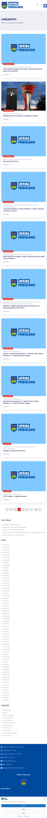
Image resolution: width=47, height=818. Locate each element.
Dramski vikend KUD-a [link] (11, 161)
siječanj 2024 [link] (6, 613)
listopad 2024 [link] (6, 591)
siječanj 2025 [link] (6, 583)
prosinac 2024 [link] (6, 585)
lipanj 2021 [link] (5, 690)
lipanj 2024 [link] (5, 601)
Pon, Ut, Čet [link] (9, 750)
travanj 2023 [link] (6, 636)
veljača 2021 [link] (6, 700)
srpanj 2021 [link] (6, 687)
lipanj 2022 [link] (5, 662)
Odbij (23, 809)
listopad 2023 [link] (6, 621)
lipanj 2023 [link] (5, 631)
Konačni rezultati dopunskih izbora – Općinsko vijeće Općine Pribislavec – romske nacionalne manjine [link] (23, 354)
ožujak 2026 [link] (6, 547)
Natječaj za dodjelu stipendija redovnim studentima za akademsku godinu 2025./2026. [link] (21, 307)
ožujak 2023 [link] (6, 639)
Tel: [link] (9, 757)
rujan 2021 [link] (5, 682)
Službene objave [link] (27, 67)
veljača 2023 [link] (6, 641)
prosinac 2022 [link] (6, 647)
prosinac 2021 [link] (6, 677)
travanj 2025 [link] (6, 575)
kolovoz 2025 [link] (6, 565)
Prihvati (23, 805)
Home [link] (3, 23)
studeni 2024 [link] (6, 588)
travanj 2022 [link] (6, 667)
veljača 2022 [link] (6, 672)
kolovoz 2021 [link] (6, 685)
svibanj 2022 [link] (6, 664)
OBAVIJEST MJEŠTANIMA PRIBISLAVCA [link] (13, 530)
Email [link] (9, 761)
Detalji (23, 813)
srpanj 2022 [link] (6, 659)
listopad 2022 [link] (6, 652)
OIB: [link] (7, 764)
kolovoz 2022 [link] (6, 657)
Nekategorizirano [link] (7, 710)
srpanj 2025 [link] (6, 568)
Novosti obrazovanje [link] (18, 67)
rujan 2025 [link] (5, 562)
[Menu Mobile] (37, 5)
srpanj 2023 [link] (6, 629)
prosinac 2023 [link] (6, 616)
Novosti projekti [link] (28, 447)
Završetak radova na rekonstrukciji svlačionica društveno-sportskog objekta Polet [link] (24, 532)
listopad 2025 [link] (6, 560)
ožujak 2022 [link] (6, 669)
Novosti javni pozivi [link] (28, 302)
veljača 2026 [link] (6, 550)
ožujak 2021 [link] (6, 697)
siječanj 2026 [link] (6, 552)
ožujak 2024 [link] (6, 608)
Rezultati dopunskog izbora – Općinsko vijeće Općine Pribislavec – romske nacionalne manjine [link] (21, 402)
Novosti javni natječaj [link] (18, 254)
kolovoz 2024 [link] (6, 596)
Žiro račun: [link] (13, 768)
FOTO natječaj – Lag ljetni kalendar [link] (15, 496)
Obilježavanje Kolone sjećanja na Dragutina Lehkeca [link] (20, 116)
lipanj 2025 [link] (5, 570)
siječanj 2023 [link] (6, 644)
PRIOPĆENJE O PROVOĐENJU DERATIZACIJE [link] (15, 527)
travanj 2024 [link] (6, 606)
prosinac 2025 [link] (6, 555)
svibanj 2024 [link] (6, 603)
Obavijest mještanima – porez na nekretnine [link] (14, 535)
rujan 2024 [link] (5, 593)
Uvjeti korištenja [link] (20, 816)
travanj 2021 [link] (6, 695)
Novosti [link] (11, 67)
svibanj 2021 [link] (6, 692)
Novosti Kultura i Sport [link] (18, 159)
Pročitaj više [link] (6, 74)
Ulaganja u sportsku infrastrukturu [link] (14, 451)
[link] (45, 6)
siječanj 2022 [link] (6, 675)
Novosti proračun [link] (20, 304)
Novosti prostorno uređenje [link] (10, 733)
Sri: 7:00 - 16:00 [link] (12, 754)
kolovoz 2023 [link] (6, 626)
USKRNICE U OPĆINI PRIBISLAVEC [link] (12, 525)
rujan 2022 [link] (5, 654)
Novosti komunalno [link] (17, 205)
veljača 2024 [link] (6, 611)
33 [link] (36, 509)
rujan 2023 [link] (5, 624)
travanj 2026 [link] (6, 545)
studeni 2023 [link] (6, 619)
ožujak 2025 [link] (6, 578)
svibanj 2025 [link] (6, 573)
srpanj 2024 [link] (6, 598)
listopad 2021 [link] (6, 680)
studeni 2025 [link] (6, 557)
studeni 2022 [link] (6, 649)
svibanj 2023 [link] (6, 634)
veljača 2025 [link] (6, 580)
